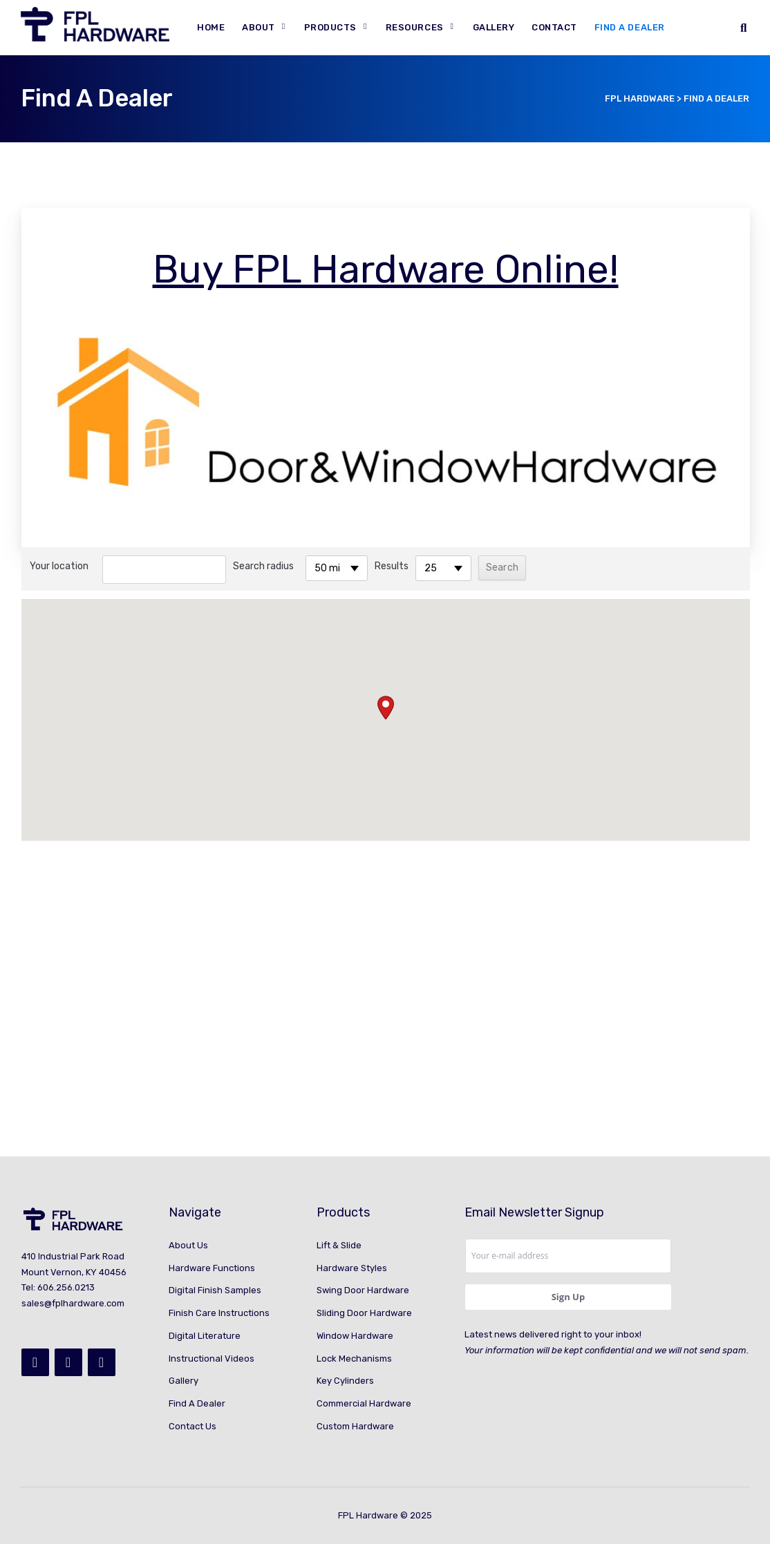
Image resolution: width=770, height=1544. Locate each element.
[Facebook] (35, 1362)
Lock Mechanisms (354, 1358)
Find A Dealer (629, 27)
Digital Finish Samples (215, 1290)
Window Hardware (355, 1336)
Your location (59, 566)
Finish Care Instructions (219, 1313)
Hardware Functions (212, 1268)
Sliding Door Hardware (364, 1313)
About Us (188, 1245)
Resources (415, 27)
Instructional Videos (211, 1358)
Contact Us (192, 1426)
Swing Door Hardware (363, 1290)
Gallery (494, 27)
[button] (385, 708)
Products (330, 27)
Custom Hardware (355, 1426)
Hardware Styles (352, 1268)
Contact (554, 27)
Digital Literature (205, 1336)
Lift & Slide (339, 1245)
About (258, 27)
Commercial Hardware (364, 1403)
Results (392, 566)
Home (211, 27)
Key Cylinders (345, 1380)
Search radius (263, 566)
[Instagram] (68, 1362)
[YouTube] (101, 1362)
